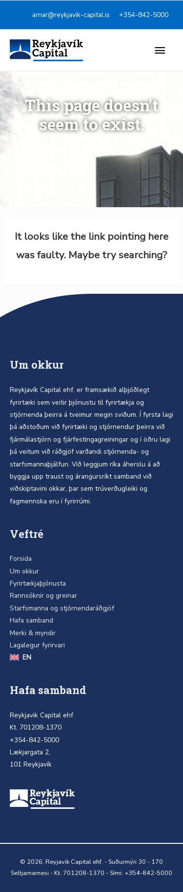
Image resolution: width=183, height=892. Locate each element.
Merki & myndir (33, 633)
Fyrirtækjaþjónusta (38, 583)
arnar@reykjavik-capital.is (71, 14)
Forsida (21, 558)
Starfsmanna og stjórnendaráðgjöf (62, 608)
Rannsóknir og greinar (43, 595)
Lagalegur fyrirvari (37, 645)
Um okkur (24, 571)
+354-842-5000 (143, 14)
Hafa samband (31, 620)
